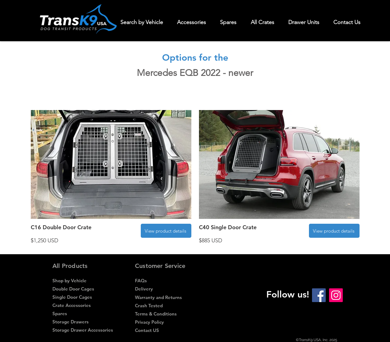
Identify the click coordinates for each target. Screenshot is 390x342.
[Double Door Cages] (82, 289)
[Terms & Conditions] (164, 314)
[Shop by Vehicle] (82, 280)
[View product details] (166, 231)
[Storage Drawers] (82, 322)
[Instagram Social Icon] (336, 295)
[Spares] (81, 313)
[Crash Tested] (165, 305)
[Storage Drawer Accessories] (82, 330)
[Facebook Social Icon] (319, 295)
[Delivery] (165, 289)
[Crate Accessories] (82, 305)
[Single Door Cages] (82, 297)
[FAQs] (165, 280)
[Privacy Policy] (165, 322)
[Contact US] (165, 330)
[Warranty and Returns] (165, 297)
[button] (194, 22)
